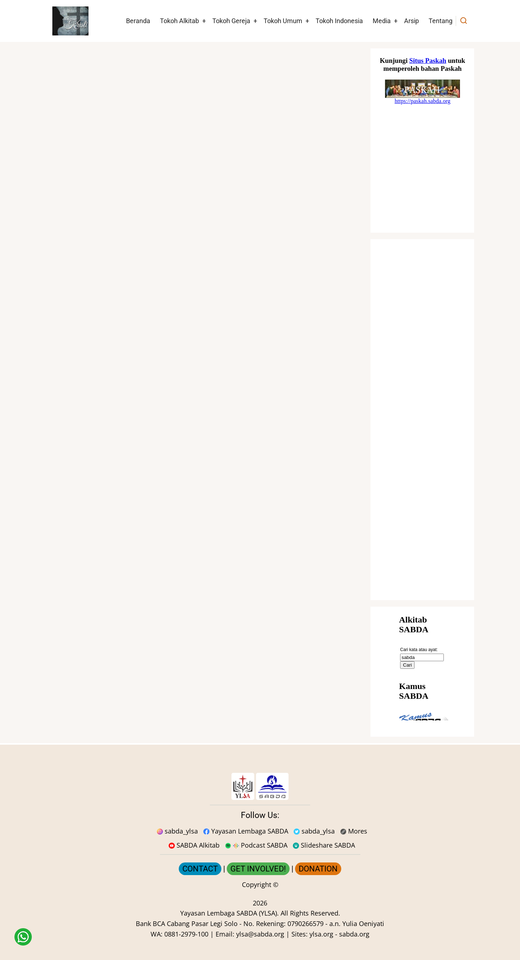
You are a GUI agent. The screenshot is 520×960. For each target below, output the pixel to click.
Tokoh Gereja (231, 21)
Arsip (411, 21)
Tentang (440, 21)
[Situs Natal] (422, 140)
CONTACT (200, 868)
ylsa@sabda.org (260, 934)
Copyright (256, 884)
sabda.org (354, 934)
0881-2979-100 (186, 934)
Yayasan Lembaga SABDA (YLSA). (229, 913)
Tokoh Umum (283, 21)
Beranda (138, 21)
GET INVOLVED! (258, 868)
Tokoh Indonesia (339, 21)
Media (382, 21)
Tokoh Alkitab (179, 21)
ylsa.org (321, 934)
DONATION (318, 868)
